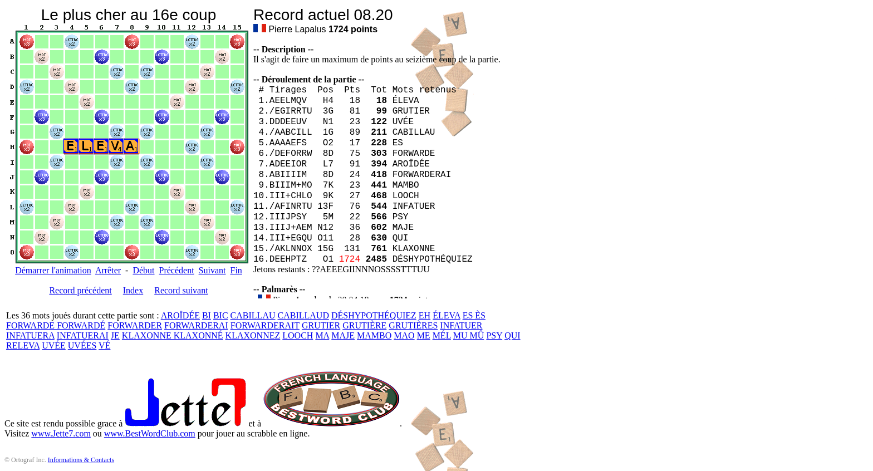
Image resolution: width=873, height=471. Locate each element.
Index (133, 290)
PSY (494, 335)
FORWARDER (134, 325)
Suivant (212, 270)
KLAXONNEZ (253, 335)
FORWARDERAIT (265, 325)
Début (143, 270)
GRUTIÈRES (413, 325)
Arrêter (108, 270)
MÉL (442, 335)
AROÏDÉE (180, 315)
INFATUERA (30, 335)
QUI (512, 335)
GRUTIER (321, 325)
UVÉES (82, 345)
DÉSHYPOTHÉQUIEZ (373, 315)
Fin (236, 270)
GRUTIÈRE (364, 325)
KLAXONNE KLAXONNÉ (172, 335)
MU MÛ (468, 335)
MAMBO (374, 335)
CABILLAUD (303, 315)
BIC (220, 315)
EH (424, 315)
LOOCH (297, 335)
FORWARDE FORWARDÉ (55, 325)
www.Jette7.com (61, 433)
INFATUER (461, 325)
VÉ (104, 345)
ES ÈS (474, 315)
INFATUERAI (83, 335)
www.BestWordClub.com (149, 433)
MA (322, 335)
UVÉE (54, 345)
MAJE (343, 335)
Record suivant (181, 290)
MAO (404, 335)
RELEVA (23, 345)
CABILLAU (253, 315)
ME (423, 335)
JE (115, 335)
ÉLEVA (446, 315)
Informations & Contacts (81, 460)
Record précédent (80, 290)
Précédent (176, 270)
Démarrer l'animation (53, 270)
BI (206, 315)
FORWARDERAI (196, 325)
